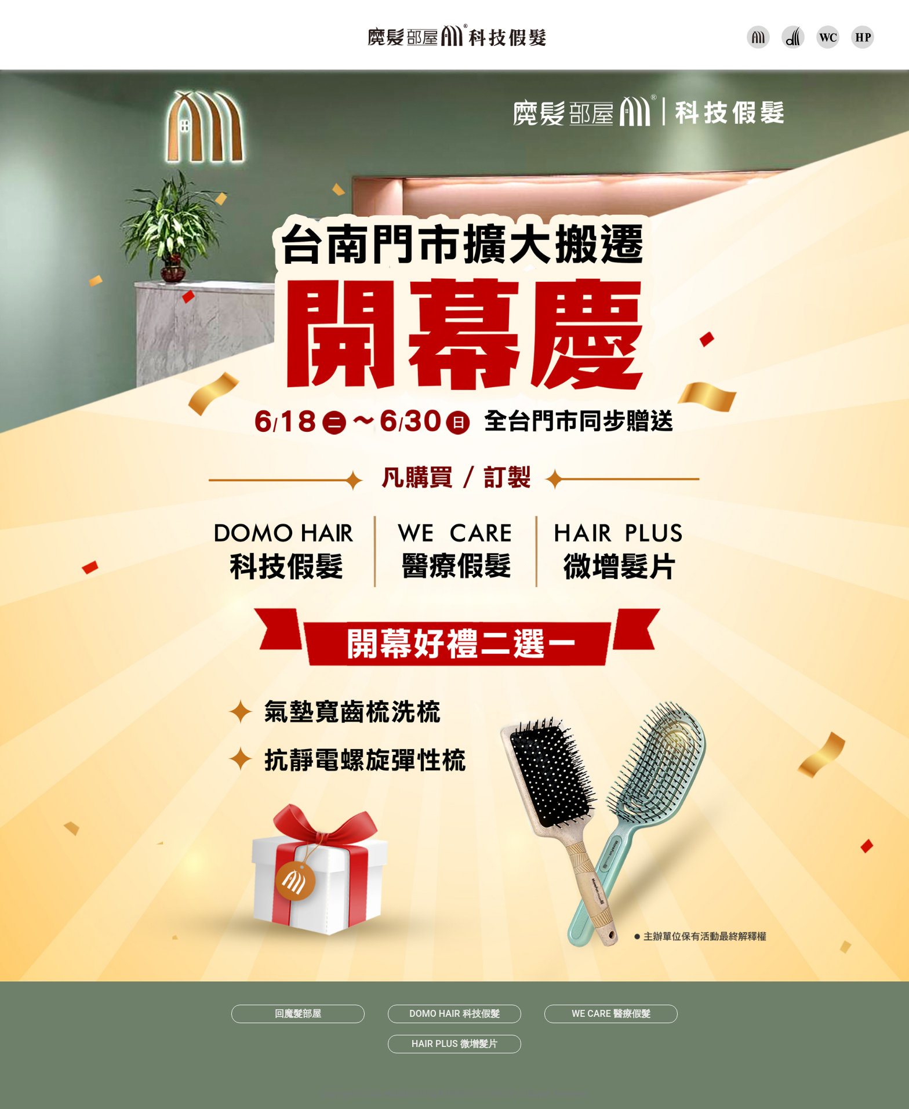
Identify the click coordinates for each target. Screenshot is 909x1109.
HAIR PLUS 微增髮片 (454, 1043)
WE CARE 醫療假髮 (611, 1013)
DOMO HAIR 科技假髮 (454, 1013)
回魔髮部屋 (298, 1013)
